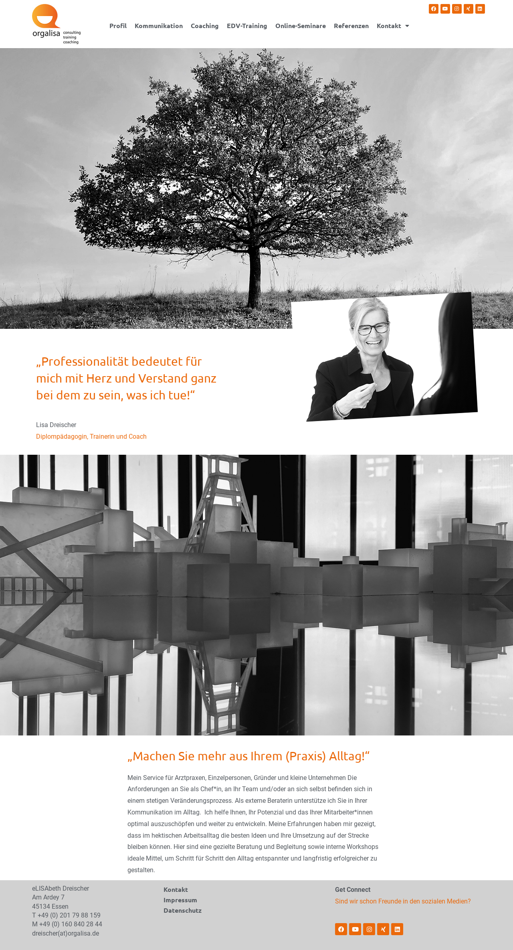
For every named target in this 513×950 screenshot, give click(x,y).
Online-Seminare (300, 26)
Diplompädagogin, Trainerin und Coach (91, 436)
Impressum (180, 899)
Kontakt (393, 26)
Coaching (205, 26)
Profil (118, 26)
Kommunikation (159, 26)
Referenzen (351, 26)
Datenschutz (183, 910)
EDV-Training (247, 26)
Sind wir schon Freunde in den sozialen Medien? (403, 901)
